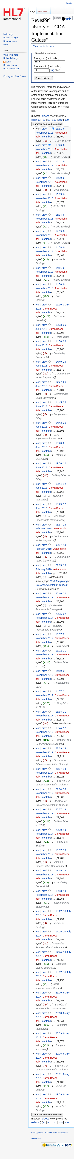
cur (38, 145)
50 (48, 119)
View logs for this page (43, 46)
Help (68, 18)
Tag (52, 70)
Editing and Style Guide (14, 76)
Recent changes (11, 37)
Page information (11, 68)
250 (60, 119)
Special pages (10, 65)
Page (32, 11)
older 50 (35, 119)
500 (66, 119)
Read (33, 18)
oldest (45, 116)
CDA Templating (59, 581)
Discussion (43, 11)
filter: (55, 70)
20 (44, 119)
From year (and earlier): (47, 58)
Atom (8, 62)
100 (54, 119)
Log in (69, 3)
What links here (10, 55)
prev (44, 128)
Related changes (11, 58)
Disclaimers (35, 1138)
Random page (10, 41)
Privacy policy (36, 1132)
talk (38, 136)
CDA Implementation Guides (51, 585)
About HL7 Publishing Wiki (56, 1132)
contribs (46, 136)
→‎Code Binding (61, 140)
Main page (8, 34)
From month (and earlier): (48, 66)
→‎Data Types (61, 336)
